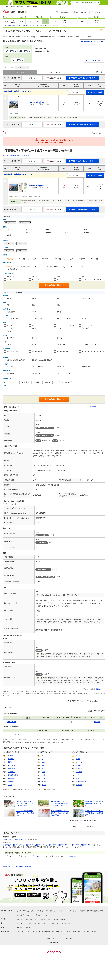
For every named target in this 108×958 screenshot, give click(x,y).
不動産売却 (20, 927)
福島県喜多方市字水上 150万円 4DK (17, 91)
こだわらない (12, 382)
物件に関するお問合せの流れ (69, 911)
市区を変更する (10, 51)
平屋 (8, 305)
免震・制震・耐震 (12, 351)
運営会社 (72, 938)
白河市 (78, 775)
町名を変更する (24, 51)
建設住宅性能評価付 (63, 351)
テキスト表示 (19, 72)
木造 (58, 298)
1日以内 (37, 382)
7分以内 (45, 267)
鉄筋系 (9, 298)
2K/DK (66, 229)
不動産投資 (72, 856)
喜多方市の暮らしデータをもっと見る (84, 701)
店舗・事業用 (24, 919)
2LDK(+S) (86, 229)
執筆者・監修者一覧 (83, 931)
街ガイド (63, 931)
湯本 (43, 755)
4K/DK (66, 232)
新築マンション (21, 923)
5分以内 (33, 267)
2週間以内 (68, 382)
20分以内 (81, 267)
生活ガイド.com (100, 689)
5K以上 (9, 235)
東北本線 (11, 759)
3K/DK (28, 232)
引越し (23, 931)
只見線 (10, 785)
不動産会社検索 (46, 931)
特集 (18, 931)
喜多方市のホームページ (97, 407)
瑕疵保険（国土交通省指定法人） (43, 360)
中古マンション (31, 923)
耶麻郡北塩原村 (8, 839)
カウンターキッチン (13, 318)
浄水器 (84, 318)
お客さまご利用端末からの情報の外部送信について (45, 911)
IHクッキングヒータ (63, 318)
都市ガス (85, 276)
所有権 (9, 344)
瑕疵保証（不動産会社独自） (16, 360)
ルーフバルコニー (62, 328)
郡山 (43, 765)
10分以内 (56, 267)
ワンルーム (10, 229)
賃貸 (18, 919)
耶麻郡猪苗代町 (81, 781)
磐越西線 (11, 778)
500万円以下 (17, 845)
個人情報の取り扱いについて (25, 915)
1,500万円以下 (39, 845)
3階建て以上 (61, 305)
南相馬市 (79, 772)
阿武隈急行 (11, 772)
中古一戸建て (35, 856)
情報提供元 (82, 911)
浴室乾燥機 (85, 328)
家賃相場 (62, 919)
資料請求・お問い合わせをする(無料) (82, 78)
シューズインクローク (89, 325)
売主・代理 (35, 279)
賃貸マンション (48, 919)
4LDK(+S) (86, 232)
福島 (43, 772)
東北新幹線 (11, 765)
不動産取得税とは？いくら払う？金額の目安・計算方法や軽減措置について (60, 803)
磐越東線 (11, 781)
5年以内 (33, 259)
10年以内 (45, 259)
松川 (43, 768)
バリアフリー (61, 344)
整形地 (59, 312)
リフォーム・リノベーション (91, 279)
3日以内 (47, 382)
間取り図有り (11, 373)
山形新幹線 (11, 768)
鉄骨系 (34, 298)
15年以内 (57, 259)
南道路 (34, 312)
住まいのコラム (71, 931)
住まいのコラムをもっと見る (84, 826)
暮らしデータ (55, 931)
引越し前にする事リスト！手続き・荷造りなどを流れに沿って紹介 (60, 813)
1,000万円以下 (28, 845)
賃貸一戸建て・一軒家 (36, 919)
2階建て (59, 276)
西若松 (44, 785)
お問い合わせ (55, 938)
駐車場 (56, 919)
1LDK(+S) (48, 229)
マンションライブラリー (33, 931)
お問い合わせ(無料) (95, 92)
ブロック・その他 (88, 298)
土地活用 (27, 927)
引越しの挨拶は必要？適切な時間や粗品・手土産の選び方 (94, 813)
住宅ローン (70, 923)
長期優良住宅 (86, 366)
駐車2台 (34, 276)
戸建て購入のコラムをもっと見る (84, 820)
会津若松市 (79, 765)
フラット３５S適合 (38, 366)
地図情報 (93, 931)
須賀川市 (79, 768)
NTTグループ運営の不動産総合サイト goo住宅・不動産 (20, 6)
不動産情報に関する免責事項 (24, 866)
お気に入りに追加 (54, 78)
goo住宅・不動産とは (23, 911)
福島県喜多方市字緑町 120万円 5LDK (18, 174)
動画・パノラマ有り (63, 373)
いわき (44, 762)
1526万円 (97, 722)
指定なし (10, 259)
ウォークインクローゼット (65, 325)
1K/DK (28, 229)
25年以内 (82, 259)
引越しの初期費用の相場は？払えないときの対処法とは (25, 813)
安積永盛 (45, 781)
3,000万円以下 (62, 845)
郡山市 (78, 755)
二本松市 (79, 785)
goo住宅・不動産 (6, 910)
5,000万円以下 (85, 845)
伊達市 (78, 778)
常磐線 (10, 762)
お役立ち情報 (5, 931)
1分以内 (22, 267)
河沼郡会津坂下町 (20, 839)
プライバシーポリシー (38, 938)
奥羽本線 (11, 755)
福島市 (78, 759)
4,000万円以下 (74, 845)
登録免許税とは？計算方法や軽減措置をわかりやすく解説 (94, 803)
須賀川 (44, 778)
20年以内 (70, 259)
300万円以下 (7, 845)
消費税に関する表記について (43, 915)
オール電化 (60, 279)
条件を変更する (17, 60)
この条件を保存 (95, 60)
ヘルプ (48, 938)
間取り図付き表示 (54, 72)
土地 (57, 923)
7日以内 (57, 382)
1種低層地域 (11, 312)
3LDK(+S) (48, 232)
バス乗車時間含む (12, 269)
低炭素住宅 (60, 366)
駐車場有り (10, 276)
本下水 (9, 279)
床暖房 (34, 328)
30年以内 (94, 259)
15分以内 (69, 267)
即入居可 (35, 344)
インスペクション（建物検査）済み (93, 352)
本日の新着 (25, 382)
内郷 (43, 775)
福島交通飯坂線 (13, 775)
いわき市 (79, 762)
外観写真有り (36, 373)
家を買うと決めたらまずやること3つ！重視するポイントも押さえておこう (25, 803)
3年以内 (22, 259)
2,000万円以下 (51, 845)
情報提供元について (9, 866)
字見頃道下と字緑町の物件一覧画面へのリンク (17, 155)
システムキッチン (37, 318)
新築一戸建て (41, 923)
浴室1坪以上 (11, 331)
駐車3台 (59, 338)
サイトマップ (64, 938)
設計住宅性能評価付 (38, 351)
